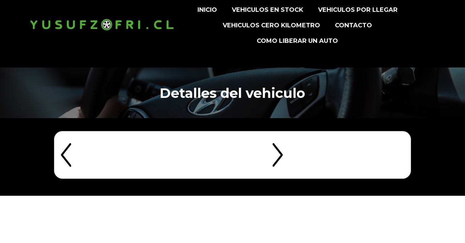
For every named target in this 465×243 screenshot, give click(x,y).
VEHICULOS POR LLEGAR (358, 10)
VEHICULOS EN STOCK (267, 10)
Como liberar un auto (297, 41)
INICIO (207, 10)
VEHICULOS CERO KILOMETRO (271, 25)
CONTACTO (353, 25)
